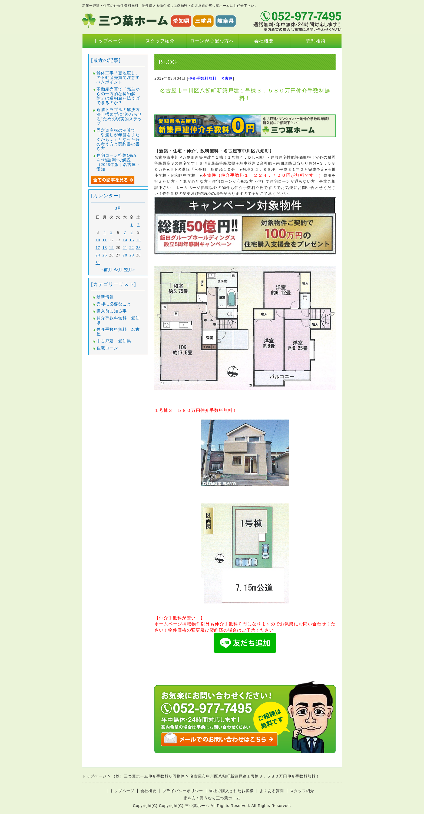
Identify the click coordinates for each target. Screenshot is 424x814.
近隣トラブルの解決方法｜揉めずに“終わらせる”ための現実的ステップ (119, 116)
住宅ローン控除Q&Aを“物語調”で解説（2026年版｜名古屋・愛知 (118, 162)
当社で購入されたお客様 (231, 791)
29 (132, 255)
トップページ (108, 41)
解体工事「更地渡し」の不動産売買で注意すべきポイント (118, 77)
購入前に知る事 (112, 311)
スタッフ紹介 (160, 41)
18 (104, 247)
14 (125, 240)
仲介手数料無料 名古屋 (210, 78)
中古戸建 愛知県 (114, 341)
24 (98, 255)
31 (98, 263)
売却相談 (316, 41)
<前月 (106, 270)
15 (132, 240)
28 (125, 255)
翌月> (129, 270)
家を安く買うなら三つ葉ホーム (212, 798)
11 (104, 240)
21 (125, 247)
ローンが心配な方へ (212, 41)
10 (98, 240)
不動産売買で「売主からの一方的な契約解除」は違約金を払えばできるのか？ (118, 96)
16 (138, 240)
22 (132, 247)
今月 (118, 270)
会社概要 (264, 41)
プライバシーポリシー (183, 791)
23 (138, 247)
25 (104, 255)
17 (98, 247)
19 (111, 247)
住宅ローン (107, 348)
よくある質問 (272, 791)
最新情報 (105, 297)
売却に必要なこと (114, 304)
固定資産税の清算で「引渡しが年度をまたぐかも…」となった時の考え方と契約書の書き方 (118, 139)
